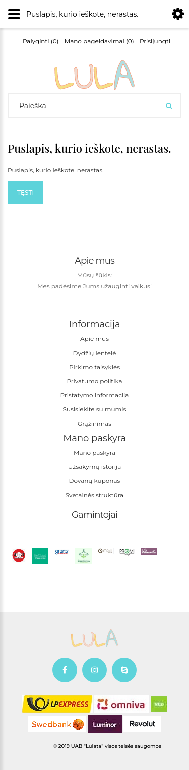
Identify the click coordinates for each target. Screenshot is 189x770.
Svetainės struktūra (94, 495)
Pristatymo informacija (94, 395)
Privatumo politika (94, 381)
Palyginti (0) (41, 41)
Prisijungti (155, 41)
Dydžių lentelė (94, 353)
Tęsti (25, 192)
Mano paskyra (94, 452)
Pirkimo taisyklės (94, 367)
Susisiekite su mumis (95, 409)
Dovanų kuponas (94, 480)
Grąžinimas (94, 423)
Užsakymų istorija (94, 466)
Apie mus (94, 338)
